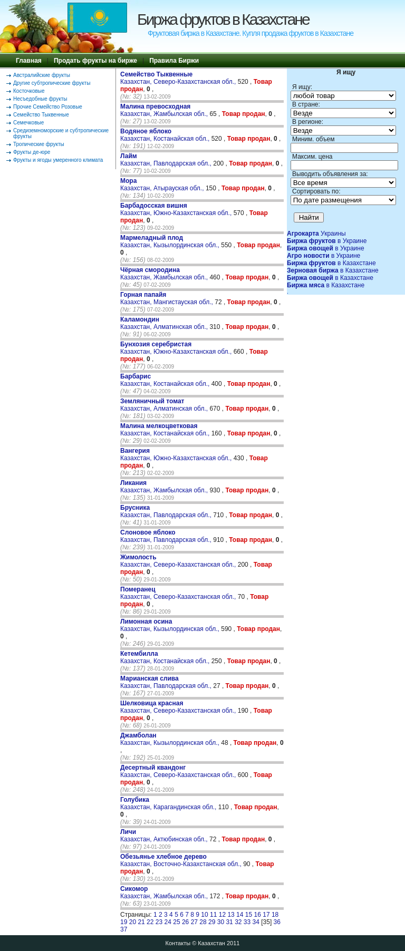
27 (194, 922)
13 (230, 914)
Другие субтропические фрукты (51, 83)
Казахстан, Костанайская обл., (165, 135)
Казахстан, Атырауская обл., (163, 184)
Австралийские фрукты (41, 75)
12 (222, 914)
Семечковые (28, 122)
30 (220, 922)
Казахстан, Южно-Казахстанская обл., (177, 209)
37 (123, 929)
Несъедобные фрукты (40, 99)
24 (168, 922)
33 (247, 922)
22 (150, 922)
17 (266, 914)
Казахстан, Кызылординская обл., (170, 241)
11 (213, 914)
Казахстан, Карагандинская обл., (169, 803)
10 (204, 914)
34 (256, 922)
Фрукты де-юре (31, 152)
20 (132, 922)
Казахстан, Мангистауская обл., (167, 298)
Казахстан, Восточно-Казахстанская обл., (181, 860)
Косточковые (29, 91)
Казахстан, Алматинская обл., (164, 323)
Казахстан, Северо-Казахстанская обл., (179, 78)
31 (229, 922)
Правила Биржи (174, 60)
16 (257, 914)
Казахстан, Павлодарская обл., (166, 159)
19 (123, 922)
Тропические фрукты (38, 144)
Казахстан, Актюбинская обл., (164, 835)
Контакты (178, 943)
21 (141, 922)
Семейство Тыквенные (41, 115)
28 (202, 922)
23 (159, 922)
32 (238, 922)
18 (275, 914)
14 (239, 914)
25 (176, 922)
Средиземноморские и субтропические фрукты (61, 133)
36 (277, 922)
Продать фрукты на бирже (95, 60)
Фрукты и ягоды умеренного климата (58, 160)
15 (248, 914)
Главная (29, 60)
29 (211, 922)
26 (185, 922)
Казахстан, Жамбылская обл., (164, 110)
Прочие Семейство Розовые (47, 107)
